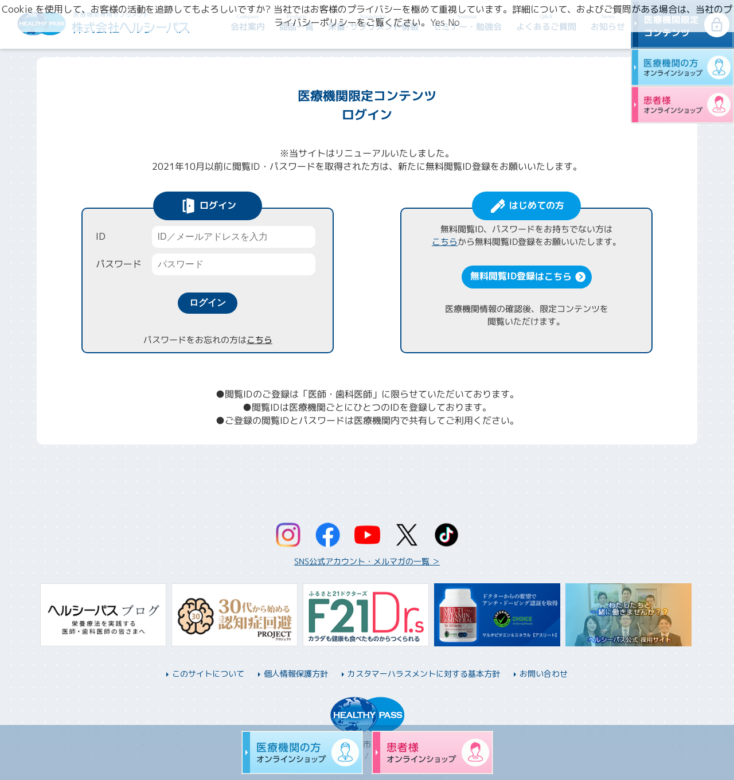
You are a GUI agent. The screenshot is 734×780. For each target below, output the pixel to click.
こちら (259, 340)
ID (101, 236)
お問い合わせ (544, 673)
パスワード (119, 264)
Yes (437, 22)
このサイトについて (208, 673)
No (454, 22)
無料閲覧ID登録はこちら (520, 276)
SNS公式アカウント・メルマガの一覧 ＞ (367, 561)
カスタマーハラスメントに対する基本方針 (424, 673)
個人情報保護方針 (296, 673)
